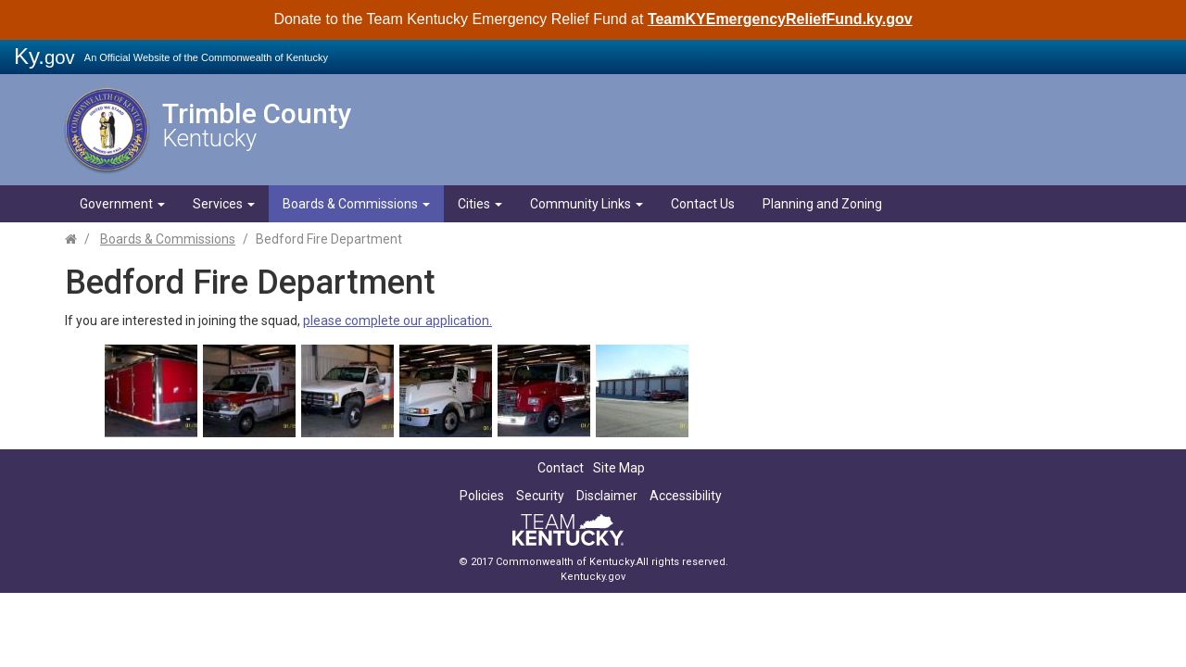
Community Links (586, 203)
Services (224, 203)
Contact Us (703, 203)
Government (122, 203)
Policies (482, 495)
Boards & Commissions (356, 203)
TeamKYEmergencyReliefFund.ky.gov (780, 19)
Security (540, 495)
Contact (560, 467)
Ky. (44, 56)
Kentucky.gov (593, 577)
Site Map (619, 467)
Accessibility (686, 495)
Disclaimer (606, 495)
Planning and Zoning (822, 203)
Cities (480, 203)
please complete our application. (397, 320)
